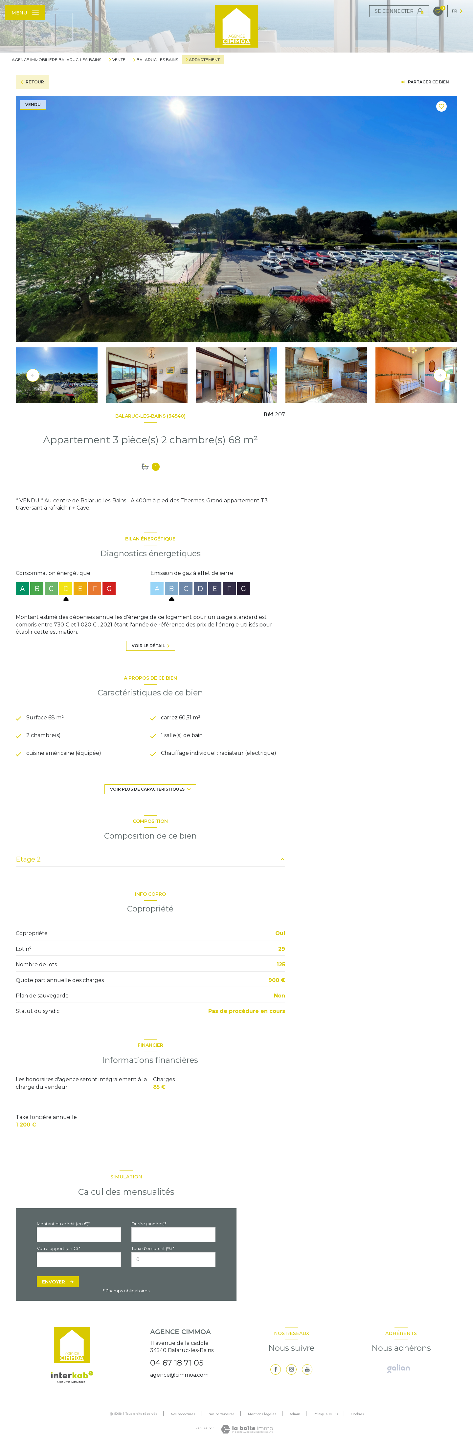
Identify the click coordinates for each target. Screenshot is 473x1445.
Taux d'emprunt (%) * (152, 1248)
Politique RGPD (326, 1413)
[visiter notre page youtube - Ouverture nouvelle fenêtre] (307, 1369)
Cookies (357, 1414)
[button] (440, 375)
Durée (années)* (148, 1223)
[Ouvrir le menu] (25, 12)
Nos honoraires (183, 1413)
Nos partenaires (222, 1413)
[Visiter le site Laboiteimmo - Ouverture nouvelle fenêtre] (247, 1429)
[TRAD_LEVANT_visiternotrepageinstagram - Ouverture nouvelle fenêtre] (291, 1369)
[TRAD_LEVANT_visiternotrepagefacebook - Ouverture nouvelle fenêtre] (275, 1369)
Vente (118, 60)
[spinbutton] (173, 1259)
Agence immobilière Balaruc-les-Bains (56, 59)
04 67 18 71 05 (177, 1363)
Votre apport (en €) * (58, 1248)
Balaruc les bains (157, 60)
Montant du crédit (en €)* (63, 1223)
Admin (295, 1413)
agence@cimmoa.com (179, 1375)
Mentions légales (262, 1413)
